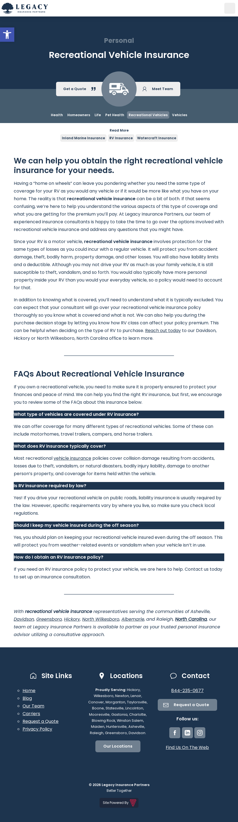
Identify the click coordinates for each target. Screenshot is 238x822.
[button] (7, 34)
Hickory (72, 619)
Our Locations (117, 746)
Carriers (31, 713)
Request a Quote (41, 721)
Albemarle (132, 619)
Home (29, 690)
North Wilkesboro (100, 619)
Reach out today (163, 330)
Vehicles (179, 115)
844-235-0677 (187, 690)
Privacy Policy (37, 729)
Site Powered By (120, 803)
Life (98, 115)
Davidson (24, 619)
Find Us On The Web (187, 747)
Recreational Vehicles (148, 115)
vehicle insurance (72, 458)
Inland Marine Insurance (83, 138)
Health (57, 115)
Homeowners (78, 115)
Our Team (33, 706)
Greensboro (49, 619)
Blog (27, 698)
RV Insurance (121, 138)
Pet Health (114, 115)
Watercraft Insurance (156, 138)
